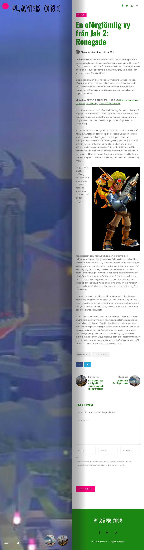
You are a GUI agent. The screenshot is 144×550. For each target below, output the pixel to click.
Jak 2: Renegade (101, 355)
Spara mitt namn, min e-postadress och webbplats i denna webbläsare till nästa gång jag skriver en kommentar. (104, 463)
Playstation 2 (83, 355)
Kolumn (81, 15)
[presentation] (97, 477)
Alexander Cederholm (91, 52)
